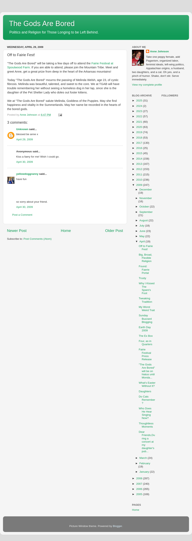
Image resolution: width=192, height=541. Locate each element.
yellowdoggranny (27, 173)
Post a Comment (22, 214)
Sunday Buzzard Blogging (145, 318)
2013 (139, 163)
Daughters (145, 391)
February (144, 463)
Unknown (22, 129)
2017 (139, 142)
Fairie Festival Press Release (145, 354)
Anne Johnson (159, 51)
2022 (139, 116)
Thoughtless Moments (146, 425)
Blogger (117, 526)
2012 (139, 169)
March (143, 457)
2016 (139, 148)
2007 (139, 483)
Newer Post (17, 231)
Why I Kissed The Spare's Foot (147, 288)
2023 (139, 111)
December (145, 189)
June (142, 231)
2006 (139, 488)
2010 (139, 179)
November (145, 198)
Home (66, 231)
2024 (139, 105)
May (142, 236)
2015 (139, 153)
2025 (139, 100)
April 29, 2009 (24, 139)
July (142, 225)
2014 (139, 158)
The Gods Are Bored (42, 23)
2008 (139, 478)
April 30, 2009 (24, 161)
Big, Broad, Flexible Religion (145, 258)
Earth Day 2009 (145, 329)
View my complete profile (147, 84)
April (142, 241)
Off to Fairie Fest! (146, 248)
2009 (139, 184)
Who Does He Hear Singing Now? (145, 413)
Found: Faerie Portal (144, 269)
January (144, 471)
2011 (139, 174)
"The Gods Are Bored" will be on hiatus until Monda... (147, 371)
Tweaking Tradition (145, 300)
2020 (139, 126)
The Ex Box (146, 335)
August (144, 220)
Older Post (114, 231)
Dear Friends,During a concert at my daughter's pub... (147, 441)
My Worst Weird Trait (147, 308)
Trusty (142, 278)
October (144, 206)
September (146, 211)
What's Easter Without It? (147, 384)
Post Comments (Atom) (38, 238)
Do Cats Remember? (147, 399)
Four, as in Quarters (145, 343)
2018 (139, 137)
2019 (139, 132)
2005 (139, 494)
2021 (139, 121)
